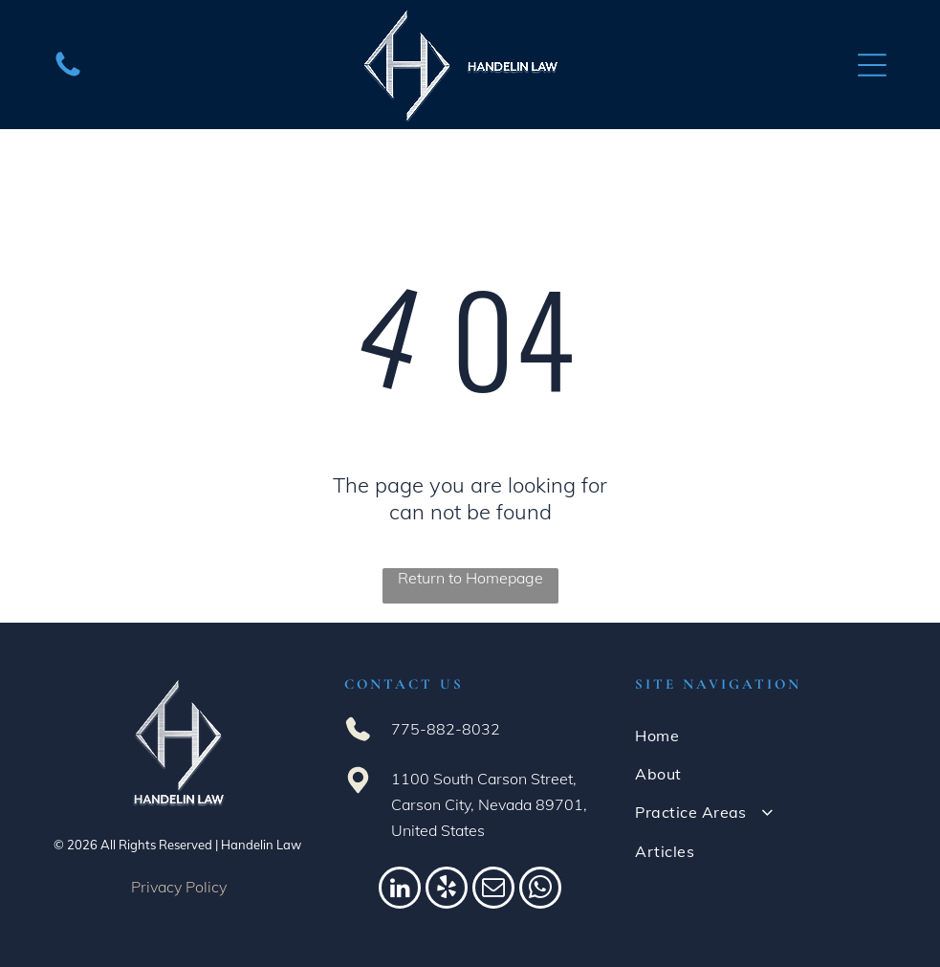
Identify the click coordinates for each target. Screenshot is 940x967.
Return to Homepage (470, 577)
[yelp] (447, 890)
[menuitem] (760, 734)
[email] (493, 890)
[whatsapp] (540, 890)
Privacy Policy (179, 886)
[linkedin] (400, 890)
